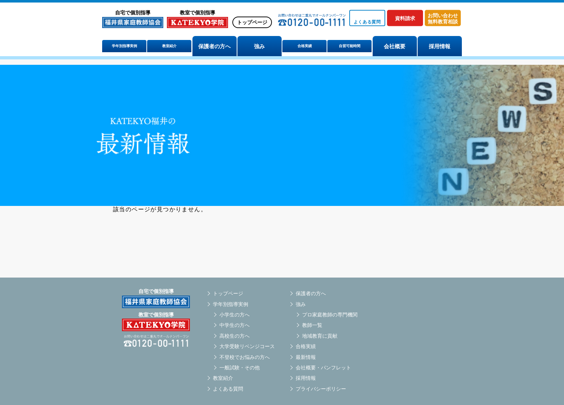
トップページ (252, 22)
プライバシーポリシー (321, 389)
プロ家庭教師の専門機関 (330, 315)
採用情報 (439, 46)
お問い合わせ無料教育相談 (443, 18)
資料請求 (405, 18)
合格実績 (304, 46)
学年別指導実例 (124, 46)
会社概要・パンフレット (323, 367)
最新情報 (306, 357)
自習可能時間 (349, 46)
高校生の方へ (234, 336)
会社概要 (394, 46)
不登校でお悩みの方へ (244, 357)
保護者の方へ (214, 46)
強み (259, 46)
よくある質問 (228, 389)
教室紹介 (169, 46)
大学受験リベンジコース (247, 346)
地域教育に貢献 (319, 336)
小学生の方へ (234, 315)
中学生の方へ (234, 325)
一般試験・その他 (239, 367)
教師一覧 (312, 325)
